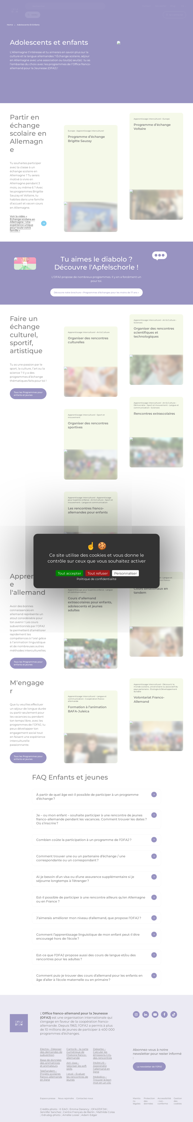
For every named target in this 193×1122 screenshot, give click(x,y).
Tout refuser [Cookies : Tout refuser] (98, 573)
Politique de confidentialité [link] (96, 579)
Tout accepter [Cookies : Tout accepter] (69, 573)
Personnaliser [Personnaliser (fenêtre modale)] (125, 573)
